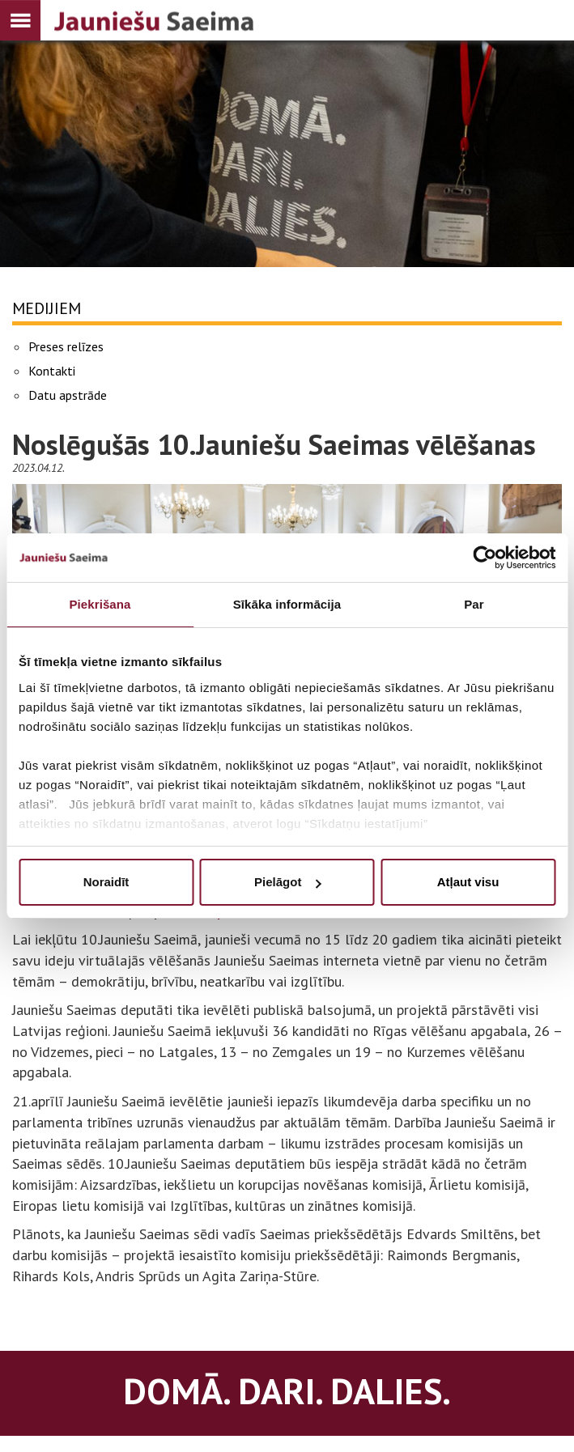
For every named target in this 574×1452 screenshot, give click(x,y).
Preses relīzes (66, 346)
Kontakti (51, 371)
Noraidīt (106, 882)
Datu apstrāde (67, 395)
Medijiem (46, 308)
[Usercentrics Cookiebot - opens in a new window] (484, 558)
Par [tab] (474, 604)
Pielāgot (287, 882)
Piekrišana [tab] (99, 604)
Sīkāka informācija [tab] (287, 604)
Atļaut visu (468, 882)
